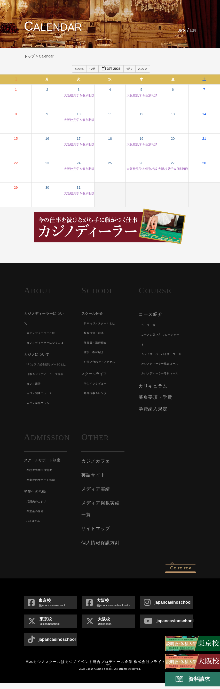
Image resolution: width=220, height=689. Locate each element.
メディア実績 (94, 511)
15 (16, 138)
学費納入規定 (151, 434)
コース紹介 (149, 314)
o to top (180, 573)
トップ (29, 56)
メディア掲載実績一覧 (102, 523)
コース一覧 (149, 324)
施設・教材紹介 (96, 352)
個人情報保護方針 (98, 549)
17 (79, 138)
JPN (179, 30)
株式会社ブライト (150, 668)
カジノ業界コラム (40, 432)
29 (16, 187)
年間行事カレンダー (99, 393)
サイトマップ (94, 536)
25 (110, 163)
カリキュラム (151, 413)
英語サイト (92, 498)
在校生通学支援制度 (42, 494)
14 (204, 114)
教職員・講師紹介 (97, 342)
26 (141, 163)
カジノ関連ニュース (42, 422)
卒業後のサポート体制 (44, 504)
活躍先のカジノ (38, 526)
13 (173, 114)
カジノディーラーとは (44, 333)
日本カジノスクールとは (102, 323)
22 (16, 163)
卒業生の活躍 (37, 535)
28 (204, 163)
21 (204, 138)
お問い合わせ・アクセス (102, 361)
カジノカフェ (94, 485)
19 (141, 138)
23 (47, 163)
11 (110, 114)
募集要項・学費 (154, 424)
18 (110, 138)
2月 (92, 68)
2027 (143, 68)
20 (173, 138)
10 (79, 114)
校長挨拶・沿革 (96, 333)
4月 (129, 68)
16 (47, 138)
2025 (79, 68)
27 (173, 163)
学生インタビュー (97, 383)
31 (79, 187)
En (192, 30)
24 (79, 163)
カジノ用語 (35, 412)
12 (141, 114)
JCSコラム (35, 545)
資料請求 (193, 679)
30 (47, 187)
